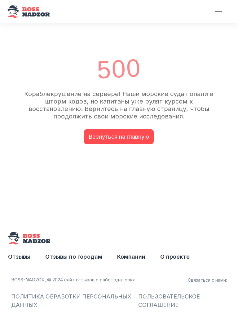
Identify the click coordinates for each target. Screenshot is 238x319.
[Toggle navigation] (215, 12)
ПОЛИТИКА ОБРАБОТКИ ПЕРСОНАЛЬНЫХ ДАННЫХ (71, 300)
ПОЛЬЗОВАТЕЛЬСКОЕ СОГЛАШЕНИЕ (169, 300)
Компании (131, 256)
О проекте (175, 256)
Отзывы (19, 256)
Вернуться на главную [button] (119, 136)
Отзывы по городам (73, 256)
